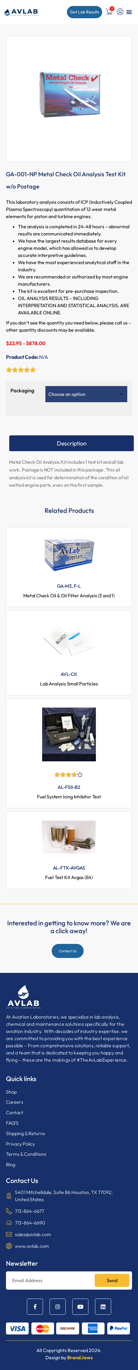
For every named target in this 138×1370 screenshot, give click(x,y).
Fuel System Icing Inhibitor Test (69, 797)
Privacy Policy (20, 1144)
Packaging (22, 390)
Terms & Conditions (26, 1154)
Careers (14, 1102)
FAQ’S (12, 1123)
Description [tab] (72, 443)
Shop (11, 1092)
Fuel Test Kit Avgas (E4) (69, 877)
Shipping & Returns (25, 1133)
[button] (129, 11)
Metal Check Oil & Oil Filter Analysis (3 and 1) (69, 595)
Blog (10, 1164)
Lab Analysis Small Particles (69, 684)
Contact (14, 1112)
